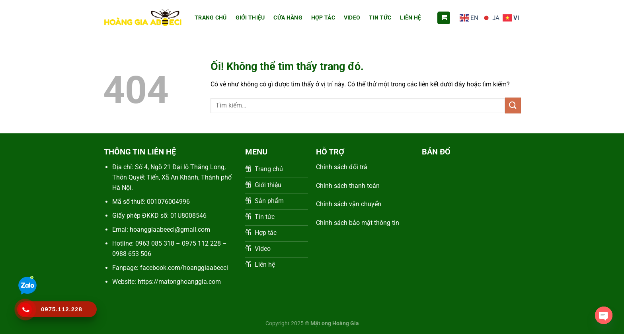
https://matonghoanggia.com (179, 281)
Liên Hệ (410, 17)
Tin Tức (380, 17)
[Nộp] (513, 105)
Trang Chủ (211, 17)
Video (352, 17)
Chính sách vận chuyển (349, 204)
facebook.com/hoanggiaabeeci (184, 267)
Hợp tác (323, 17)
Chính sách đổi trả (341, 167)
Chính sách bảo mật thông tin (357, 223)
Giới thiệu (250, 17)
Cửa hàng (287, 17)
